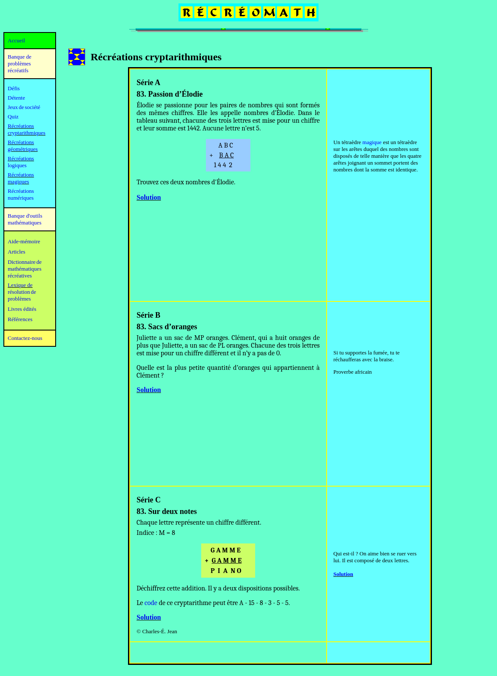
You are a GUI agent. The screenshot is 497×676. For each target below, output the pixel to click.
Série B (149, 315)
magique (372, 142)
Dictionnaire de (25, 262)
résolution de (22, 292)
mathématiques (25, 269)
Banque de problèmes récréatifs (19, 63)
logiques (17, 165)
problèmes (19, 298)
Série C (149, 500)
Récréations (21, 158)
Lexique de (20, 285)
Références (20, 319)
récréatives (20, 275)
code (151, 603)
